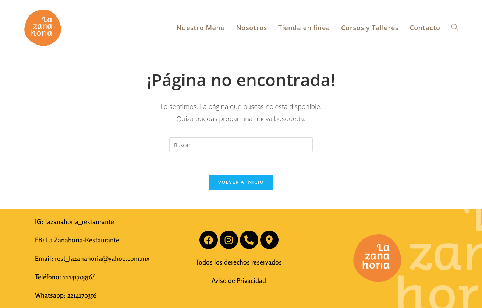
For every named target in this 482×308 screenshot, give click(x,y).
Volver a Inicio (241, 182)
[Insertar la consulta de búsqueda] (241, 144)
